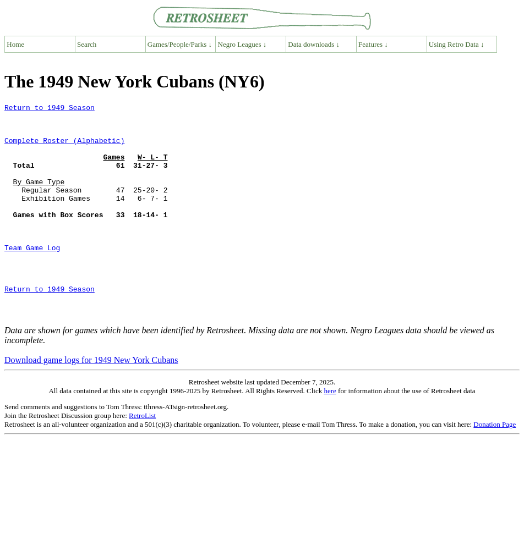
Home (15, 44)
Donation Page (494, 467)
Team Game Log (32, 277)
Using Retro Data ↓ (456, 44)
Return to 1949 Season (49, 109)
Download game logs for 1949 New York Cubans (91, 403)
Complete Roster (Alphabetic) (64, 148)
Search (86, 44)
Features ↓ (373, 44)
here (330, 434)
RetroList (142, 458)
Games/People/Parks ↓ (180, 44)
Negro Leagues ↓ (242, 44)
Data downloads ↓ (314, 44)
